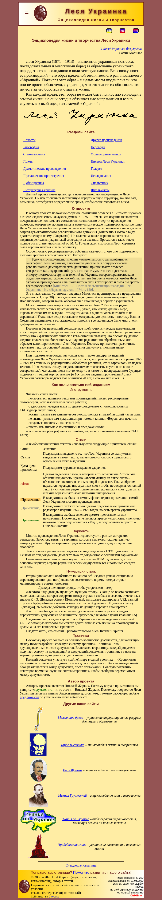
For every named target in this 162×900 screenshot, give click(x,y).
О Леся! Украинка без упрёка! (121, 49)
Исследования (101, 176)
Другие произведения (106, 140)
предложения (29, 697)
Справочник (99, 183)
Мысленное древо (70, 717)
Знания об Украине (75, 819)
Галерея (96, 168)
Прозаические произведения (43, 176)
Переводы (98, 147)
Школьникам (100, 190)
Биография (31, 147)
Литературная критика (39, 190)
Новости (29, 140)
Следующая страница (81, 865)
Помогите (81, 872)
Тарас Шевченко (72, 745)
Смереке (54, 896)
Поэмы (28, 161)
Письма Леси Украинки (108, 161)
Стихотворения (34, 154)
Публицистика (33, 183)
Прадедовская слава (72, 845)
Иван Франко (72, 770)
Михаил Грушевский (72, 795)
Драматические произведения (44, 168)
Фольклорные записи (106, 154)
